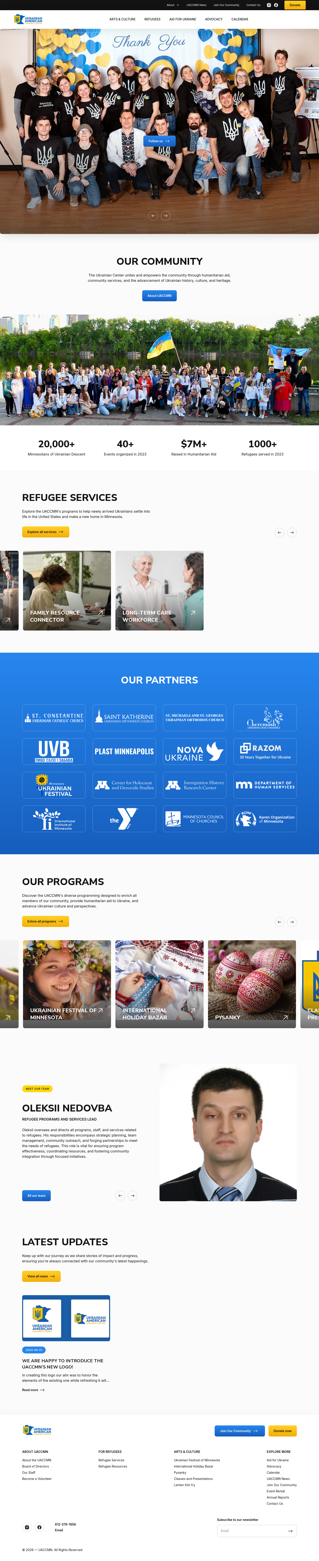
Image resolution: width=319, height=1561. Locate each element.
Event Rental (276, 1491)
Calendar (239, 19)
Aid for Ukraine (182, 19)
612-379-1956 (65, 1524)
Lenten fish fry (184, 1485)
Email (59, 1530)
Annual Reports (278, 1497)
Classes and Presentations (193, 1479)
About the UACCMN (36, 1460)
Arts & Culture (122, 19)
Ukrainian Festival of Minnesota (197, 1460)
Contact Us (253, 5)
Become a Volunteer (37, 1479)
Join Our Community (226, 5)
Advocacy (214, 19)
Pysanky (180, 1472)
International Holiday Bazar (193, 1466)
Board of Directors (35, 1466)
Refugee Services (111, 1460)
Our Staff (28, 1472)
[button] (153, 216)
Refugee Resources (113, 1466)
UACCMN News (196, 5)
